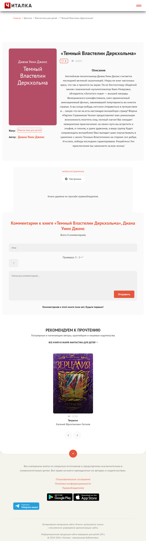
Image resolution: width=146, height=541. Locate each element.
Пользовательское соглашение (73, 479)
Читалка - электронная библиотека (80, 537)
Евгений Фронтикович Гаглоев (73, 424)
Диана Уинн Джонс (31, 137)
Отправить (124, 294)
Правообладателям (73, 487)
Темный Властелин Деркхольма (76, 18)
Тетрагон (73, 420)
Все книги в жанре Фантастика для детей (73, 342)
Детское (28, 18)
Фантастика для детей (46, 18)
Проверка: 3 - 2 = (73, 257)
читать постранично (73, 171)
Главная (17, 18)
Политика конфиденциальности (73, 483)
